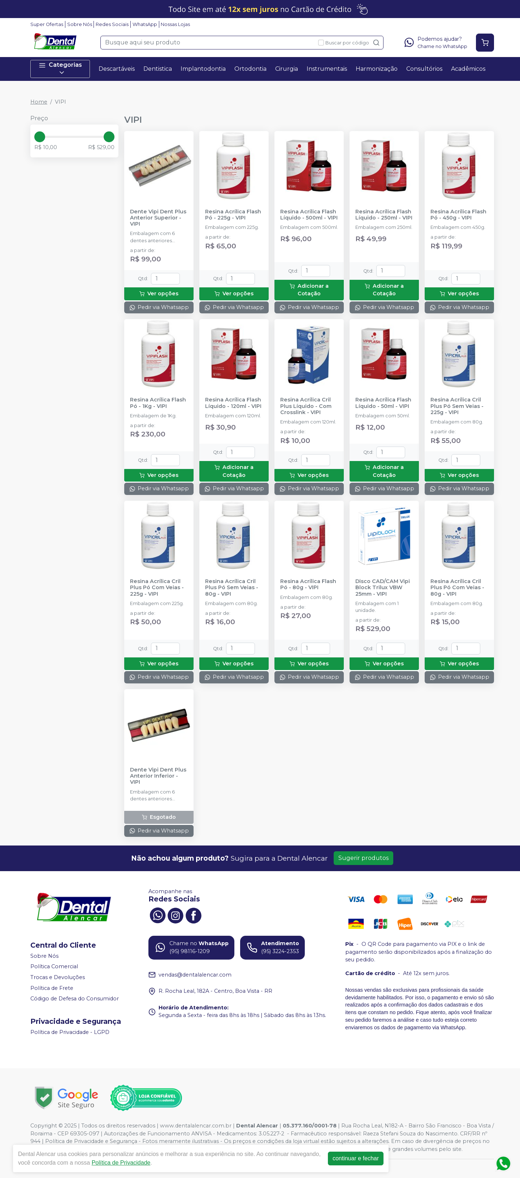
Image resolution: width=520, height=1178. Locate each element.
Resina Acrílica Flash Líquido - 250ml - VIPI (383, 215)
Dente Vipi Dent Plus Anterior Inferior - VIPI (158, 776)
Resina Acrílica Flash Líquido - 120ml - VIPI (233, 403)
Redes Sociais (112, 24)
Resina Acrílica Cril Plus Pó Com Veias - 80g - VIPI (457, 587)
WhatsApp (145, 24)
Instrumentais (327, 68)
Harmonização (377, 68)
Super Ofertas (46, 24)
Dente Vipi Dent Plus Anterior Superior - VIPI (158, 218)
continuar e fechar (356, 1158)
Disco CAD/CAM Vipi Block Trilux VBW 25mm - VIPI (382, 587)
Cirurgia (286, 68)
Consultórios (424, 68)
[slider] (39, 136)
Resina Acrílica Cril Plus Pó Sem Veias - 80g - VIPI (231, 587)
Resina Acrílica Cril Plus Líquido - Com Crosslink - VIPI (306, 406)
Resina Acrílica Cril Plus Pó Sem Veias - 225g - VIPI (457, 406)
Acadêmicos (468, 68)
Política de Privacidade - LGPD (69, 1032)
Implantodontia (203, 68)
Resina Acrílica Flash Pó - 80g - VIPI (308, 584)
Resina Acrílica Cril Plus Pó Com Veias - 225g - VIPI (157, 587)
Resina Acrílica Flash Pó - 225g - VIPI (233, 215)
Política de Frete (51, 988)
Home (38, 102)
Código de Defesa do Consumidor (74, 998)
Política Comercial (54, 967)
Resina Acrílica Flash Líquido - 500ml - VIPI (309, 215)
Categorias (60, 68)
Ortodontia (250, 68)
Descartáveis (117, 68)
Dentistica (157, 68)
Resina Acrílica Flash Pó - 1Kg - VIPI (158, 403)
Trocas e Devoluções (57, 977)
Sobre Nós (79, 24)
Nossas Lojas (175, 24)
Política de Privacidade (121, 1163)
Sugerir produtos (363, 858)
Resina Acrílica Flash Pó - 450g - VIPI (458, 215)
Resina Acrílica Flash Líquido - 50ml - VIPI (383, 403)
